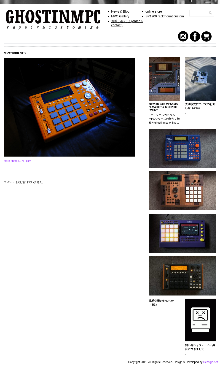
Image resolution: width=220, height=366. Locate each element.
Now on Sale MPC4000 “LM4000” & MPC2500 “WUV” (163, 107)
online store (153, 11)
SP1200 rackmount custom (164, 16)
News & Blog (120, 11)
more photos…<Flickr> (17, 161)
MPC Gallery (120, 16)
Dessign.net (210, 362)
